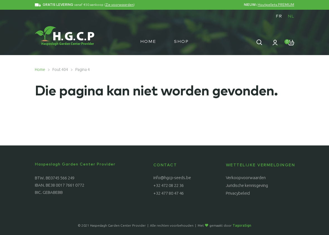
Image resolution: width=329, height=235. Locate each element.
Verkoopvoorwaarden (246, 177)
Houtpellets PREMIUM (276, 5)
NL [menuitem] (291, 16)
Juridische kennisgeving (247, 185)
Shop (181, 41)
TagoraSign (242, 225)
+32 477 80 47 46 (168, 193)
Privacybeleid (238, 193)
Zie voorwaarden (119, 5)
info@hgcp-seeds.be (172, 177)
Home (148, 41)
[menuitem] (279, 16)
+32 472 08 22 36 (168, 185)
